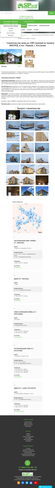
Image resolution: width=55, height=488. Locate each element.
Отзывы (36, 29)
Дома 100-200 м (28, 423)
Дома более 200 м (28, 424)
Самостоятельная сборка (28, 455)
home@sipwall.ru (18, 337)
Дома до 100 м (28, 422)
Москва (11, 30)
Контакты (28, 448)
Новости (28, 433)
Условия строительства (18, 21)
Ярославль (10, 35)
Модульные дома (44, 25)
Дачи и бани (28, 426)
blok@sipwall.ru (17, 300)
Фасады (29, 29)
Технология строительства (28, 451)
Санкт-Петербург (11, 33)
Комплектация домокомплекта (28, 454)
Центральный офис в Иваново (10, 25)
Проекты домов (32, 25)
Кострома (10, 28)
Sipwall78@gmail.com (19, 411)
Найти (51, 13)
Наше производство (28, 439)
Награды (28, 435)
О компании (28, 441)
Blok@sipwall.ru (17, 267)
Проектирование (28, 452)
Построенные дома (22, 35)
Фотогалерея (22, 25)
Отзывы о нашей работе (28, 436)
